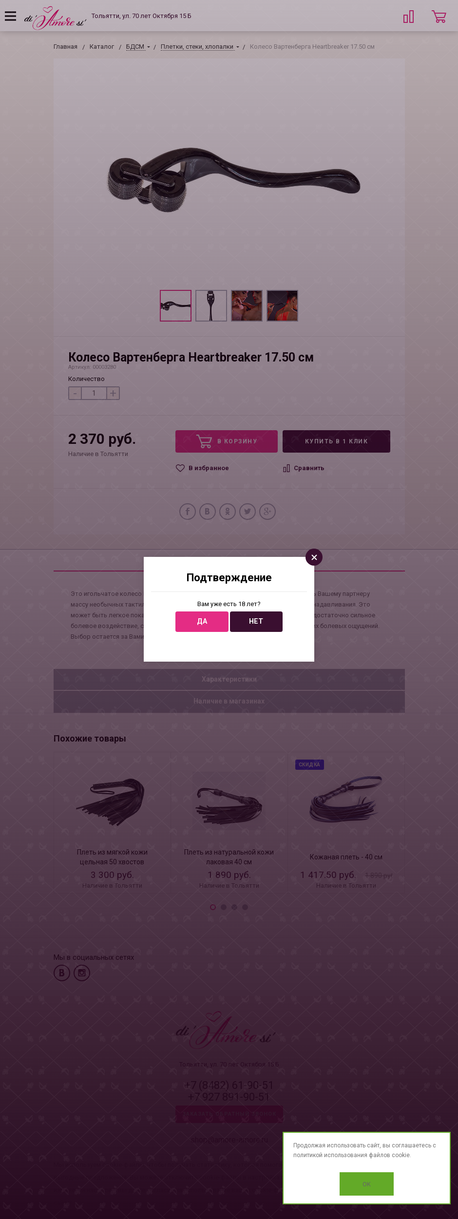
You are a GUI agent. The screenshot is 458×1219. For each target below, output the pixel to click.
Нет (256, 621)
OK (367, 1184)
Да (202, 621)
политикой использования (330, 1155)
